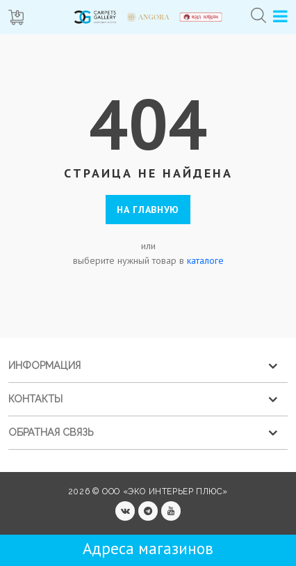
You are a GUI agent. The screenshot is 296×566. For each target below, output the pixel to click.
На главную (148, 209)
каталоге (205, 260)
